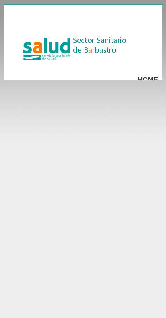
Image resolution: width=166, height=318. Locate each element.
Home (148, 79)
